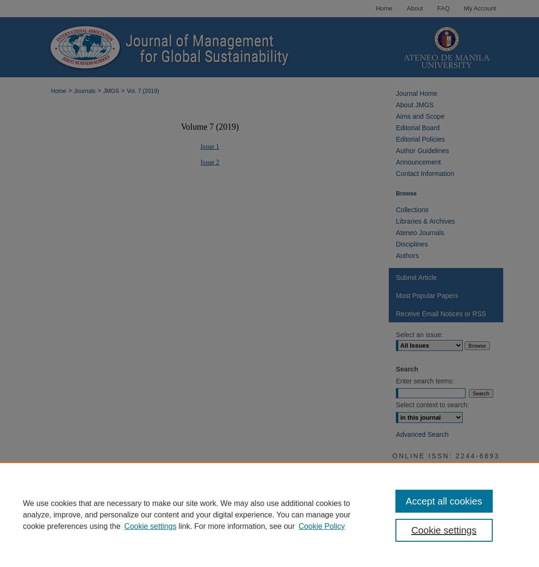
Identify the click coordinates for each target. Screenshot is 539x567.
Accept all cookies (444, 501)
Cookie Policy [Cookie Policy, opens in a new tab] (322, 526)
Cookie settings (150, 526)
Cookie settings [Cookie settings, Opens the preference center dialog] (444, 530)
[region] (269, 514)
